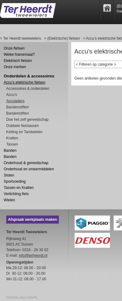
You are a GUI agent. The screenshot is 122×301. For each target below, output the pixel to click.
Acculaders (15, 101)
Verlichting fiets (16, 194)
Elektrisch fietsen (18, 61)
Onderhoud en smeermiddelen (29, 169)
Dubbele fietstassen (22, 126)
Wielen (9, 200)
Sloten (9, 175)
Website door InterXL (22, 297)
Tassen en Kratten (19, 187)
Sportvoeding (15, 181)
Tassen (12, 144)
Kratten (12, 138)
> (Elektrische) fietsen (62, 38)
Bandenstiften (17, 107)
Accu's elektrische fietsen (24, 82)
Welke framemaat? (19, 54)
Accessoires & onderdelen (27, 88)
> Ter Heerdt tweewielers (20, 38)
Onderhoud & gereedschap (26, 163)
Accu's (11, 95)
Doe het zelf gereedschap (27, 119)
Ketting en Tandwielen (24, 132)
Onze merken (15, 67)
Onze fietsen (14, 48)
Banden (10, 150)
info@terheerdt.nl (33, 255)
